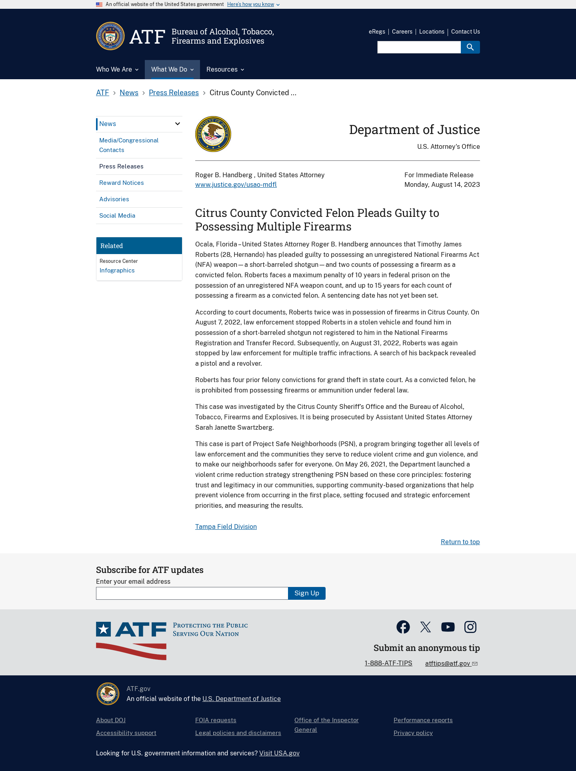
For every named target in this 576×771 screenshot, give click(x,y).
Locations (431, 31)
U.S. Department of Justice (241, 699)
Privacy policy (413, 732)
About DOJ (111, 720)
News (129, 92)
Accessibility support (126, 732)
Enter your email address (133, 581)
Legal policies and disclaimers (238, 732)
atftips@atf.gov (448, 663)
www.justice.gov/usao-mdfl (236, 184)
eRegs (377, 31)
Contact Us (465, 31)
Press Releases (174, 92)
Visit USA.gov (279, 753)
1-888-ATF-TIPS (388, 663)
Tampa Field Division (226, 527)
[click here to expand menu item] (177, 123)
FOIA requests (215, 720)
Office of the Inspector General (326, 725)
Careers (402, 31)
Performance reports (423, 720)
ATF (102, 92)
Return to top (460, 542)
